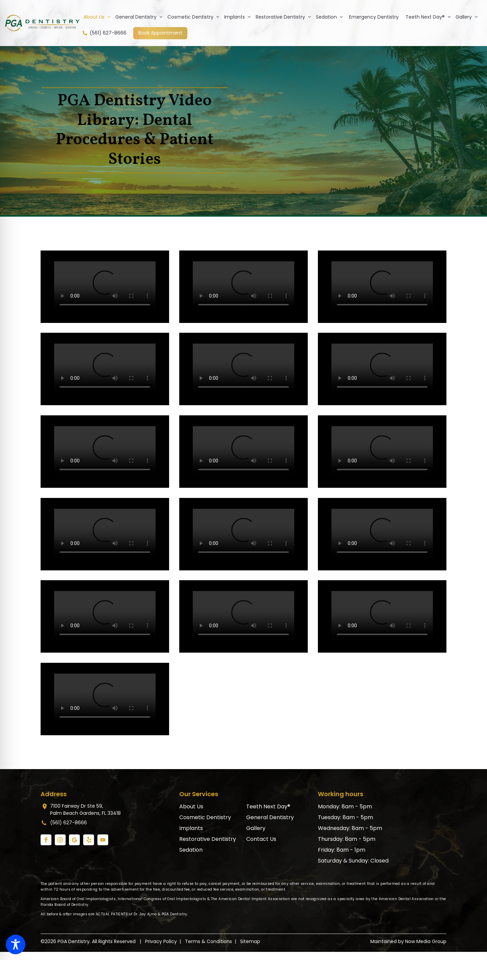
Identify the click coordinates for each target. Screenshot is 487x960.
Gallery (468, 17)
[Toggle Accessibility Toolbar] (15, 944)
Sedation (331, 17)
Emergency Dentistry (374, 17)
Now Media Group (425, 941)
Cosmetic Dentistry (194, 17)
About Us (98, 17)
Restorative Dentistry (285, 17)
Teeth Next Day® (429, 17)
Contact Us (261, 839)
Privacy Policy (161, 941)
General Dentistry (140, 17)
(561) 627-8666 (104, 33)
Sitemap (250, 941)
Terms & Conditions (208, 941)
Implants (239, 17)
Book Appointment (160, 32)
